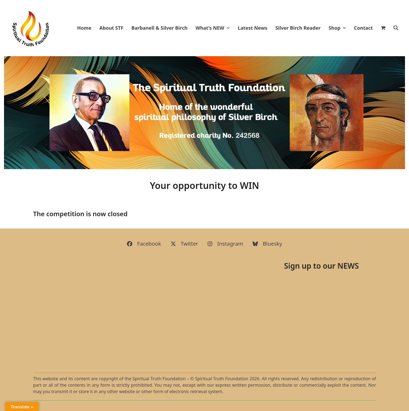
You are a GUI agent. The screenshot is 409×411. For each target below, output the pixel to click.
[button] (386, 28)
